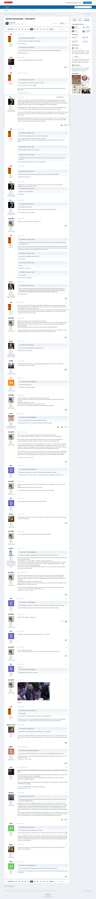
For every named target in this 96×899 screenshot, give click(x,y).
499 (22, 29)
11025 (11, 758)
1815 (11, 68)
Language (48, 894)
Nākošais (51, 29)
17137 (11, 108)
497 (16, 29)
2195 (11, 835)
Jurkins (87, 26)
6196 (11, 372)
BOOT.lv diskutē (20, 24)
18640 (11, 230)
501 (28, 29)
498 (19, 29)
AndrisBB (88, 30)
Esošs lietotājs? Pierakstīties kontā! (73, 2)
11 (11, 736)
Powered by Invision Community (48, 897)
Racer (76, 26)
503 (34, 29)
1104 (11, 477)
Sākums (7, 8)
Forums (6, 10)
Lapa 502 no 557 (61, 29)
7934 (11, 45)
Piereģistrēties (87, 2)
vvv (76, 30)
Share (55, 23)
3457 (11, 525)
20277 (11, 293)
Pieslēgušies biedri (23, 10)
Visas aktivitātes (13, 10)
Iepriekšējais (11, 29)
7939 (11, 389)
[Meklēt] (81, 7)
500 (25, 29)
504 (37, 29)
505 (40, 29)
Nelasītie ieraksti (33, 10)
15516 (11, 804)
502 (31, 29)
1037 (11, 560)
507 (47, 29)
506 (44, 29)
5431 (11, 425)
